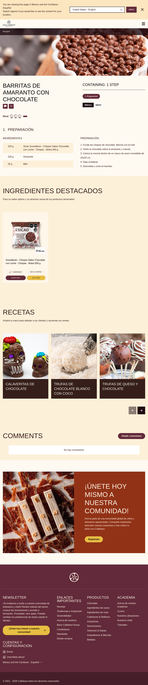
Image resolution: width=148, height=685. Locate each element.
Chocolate (92, 603)
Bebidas (91, 639)
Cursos (121, 611)
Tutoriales (122, 625)
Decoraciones (94, 626)
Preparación (92, 96)
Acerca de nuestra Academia (126, 605)
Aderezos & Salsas (96, 630)
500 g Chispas (36, 272)
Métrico (88, 105)
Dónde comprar (65, 638)
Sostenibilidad (64, 616)
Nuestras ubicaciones (128, 616)
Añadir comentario (132, 436)
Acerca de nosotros (66, 620)
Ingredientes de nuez (97, 612)
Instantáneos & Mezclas (99, 635)
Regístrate (93, 539)
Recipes (6, 31)
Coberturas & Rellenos (98, 617)
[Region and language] (97, 10)
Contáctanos (63, 629)
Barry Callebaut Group (68, 625)
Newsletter (62, 634)
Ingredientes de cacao (98, 608)
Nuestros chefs (125, 620)
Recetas (61, 606)
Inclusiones (93, 621)
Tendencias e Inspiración (69, 611)
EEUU (98, 105)
